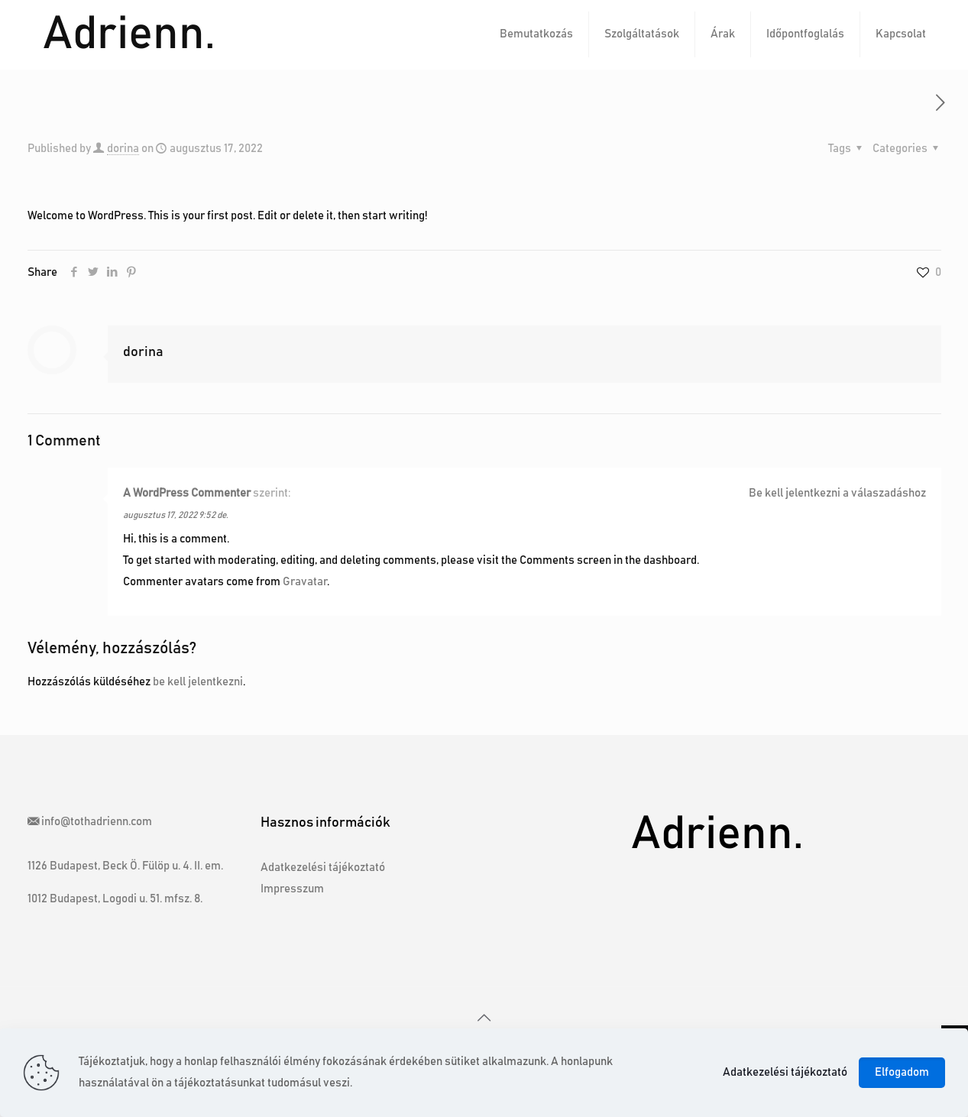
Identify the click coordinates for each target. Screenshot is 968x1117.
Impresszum (292, 889)
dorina (123, 148)
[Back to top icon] (484, 1018)
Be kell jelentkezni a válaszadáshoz (837, 493)
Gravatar (305, 582)
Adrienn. (129, 34)
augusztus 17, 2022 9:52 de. (175, 515)
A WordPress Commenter (187, 493)
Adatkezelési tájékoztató (323, 867)
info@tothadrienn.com (96, 821)
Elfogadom (902, 1072)
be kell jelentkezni (198, 682)
